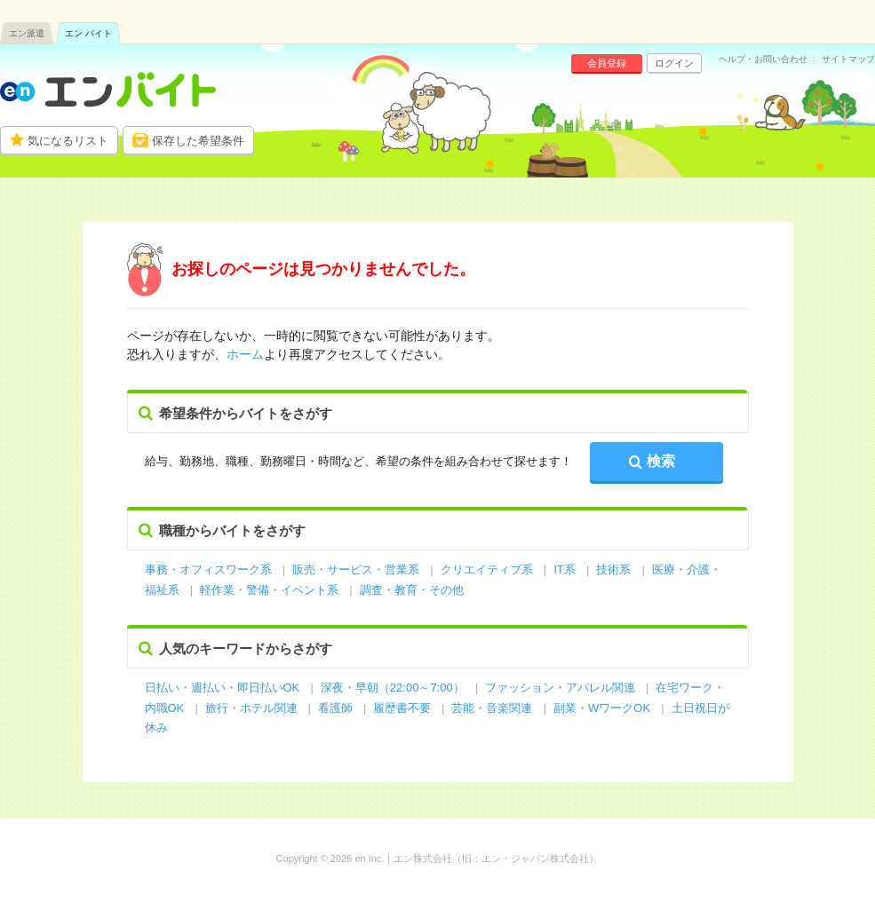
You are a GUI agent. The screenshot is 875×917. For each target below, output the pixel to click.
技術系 (613, 569)
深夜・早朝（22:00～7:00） (393, 687)
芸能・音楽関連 (491, 708)
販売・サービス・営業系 (355, 569)
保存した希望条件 (198, 140)
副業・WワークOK (601, 708)
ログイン (674, 63)
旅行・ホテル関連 (253, 708)
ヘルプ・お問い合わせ (763, 59)
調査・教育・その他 (412, 590)
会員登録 (606, 63)
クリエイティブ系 (487, 569)
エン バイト (88, 33)
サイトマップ (848, 59)
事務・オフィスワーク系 (208, 569)
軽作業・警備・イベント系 (269, 590)
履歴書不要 (403, 708)
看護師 (335, 708)
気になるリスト (68, 140)
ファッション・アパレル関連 (562, 687)
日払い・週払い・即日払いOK (222, 687)
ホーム (245, 354)
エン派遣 (26, 33)
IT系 (564, 569)
